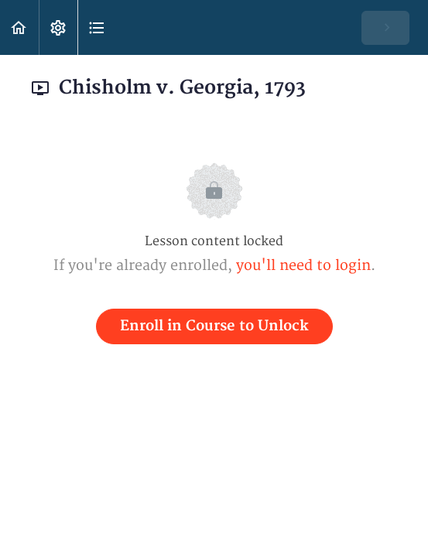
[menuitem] (58, 27)
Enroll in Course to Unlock (214, 326)
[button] (19, 27)
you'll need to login (303, 266)
